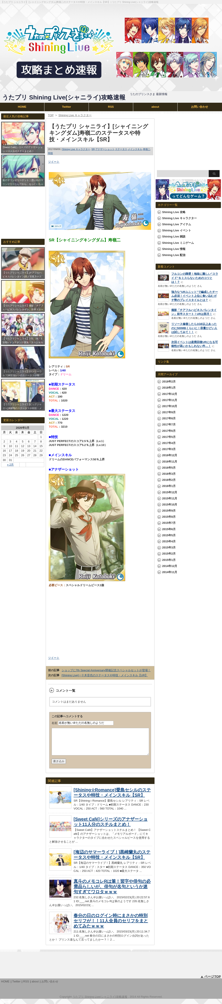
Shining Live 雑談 (173, 236)
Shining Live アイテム (176, 224)
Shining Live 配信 (173, 255)
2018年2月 (169, 381)
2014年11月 (169, 572)
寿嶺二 (146, 149)
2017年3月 (169, 449)
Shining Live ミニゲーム (178, 242)
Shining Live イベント (176, 230)
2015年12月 (169, 492)
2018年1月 (169, 387)
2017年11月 (169, 400)
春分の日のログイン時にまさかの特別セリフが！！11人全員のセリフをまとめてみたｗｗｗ (111, 926)
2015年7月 (169, 522)
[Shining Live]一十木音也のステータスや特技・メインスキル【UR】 (105, 675)
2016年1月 (169, 486)
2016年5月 (169, 467)
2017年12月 (169, 394)
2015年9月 (169, 510)
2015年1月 (169, 560)
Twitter (66, 106)
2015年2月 (169, 553)
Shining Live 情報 (173, 249)
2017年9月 (169, 412)
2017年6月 (169, 430)
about (155, 106)
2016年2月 (169, 480)
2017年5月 (169, 437)
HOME (22, 106)
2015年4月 (169, 541)
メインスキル (135, 149)
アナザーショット (104, 149)
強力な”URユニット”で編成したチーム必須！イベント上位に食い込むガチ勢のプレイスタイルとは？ (194, 295)
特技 (50, 153)
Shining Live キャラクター (76, 149)
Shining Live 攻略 (173, 212)
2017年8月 (169, 418)
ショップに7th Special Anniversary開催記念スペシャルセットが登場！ (106, 670)
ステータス (121, 149)
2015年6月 (169, 529)
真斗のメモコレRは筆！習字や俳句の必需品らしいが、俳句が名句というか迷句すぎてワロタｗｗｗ (112, 891)
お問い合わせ (199, 106)
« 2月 (10, 464)
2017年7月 (169, 424)
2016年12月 (169, 455)
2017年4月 (169, 443)
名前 (54, 722)
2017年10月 (169, 406)
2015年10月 (169, 504)
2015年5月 (169, 535)
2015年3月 (169, 547)
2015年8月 (169, 516)
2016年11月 (169, 461)
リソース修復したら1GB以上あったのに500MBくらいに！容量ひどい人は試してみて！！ (194, 327)
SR (93, 149)
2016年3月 (169, 473)
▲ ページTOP (210, 982)
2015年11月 (169, 498)
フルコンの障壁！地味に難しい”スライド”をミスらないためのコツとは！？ (194, 277)
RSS (111, 106)
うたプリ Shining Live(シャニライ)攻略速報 (63, 97)
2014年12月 (169, 566)
